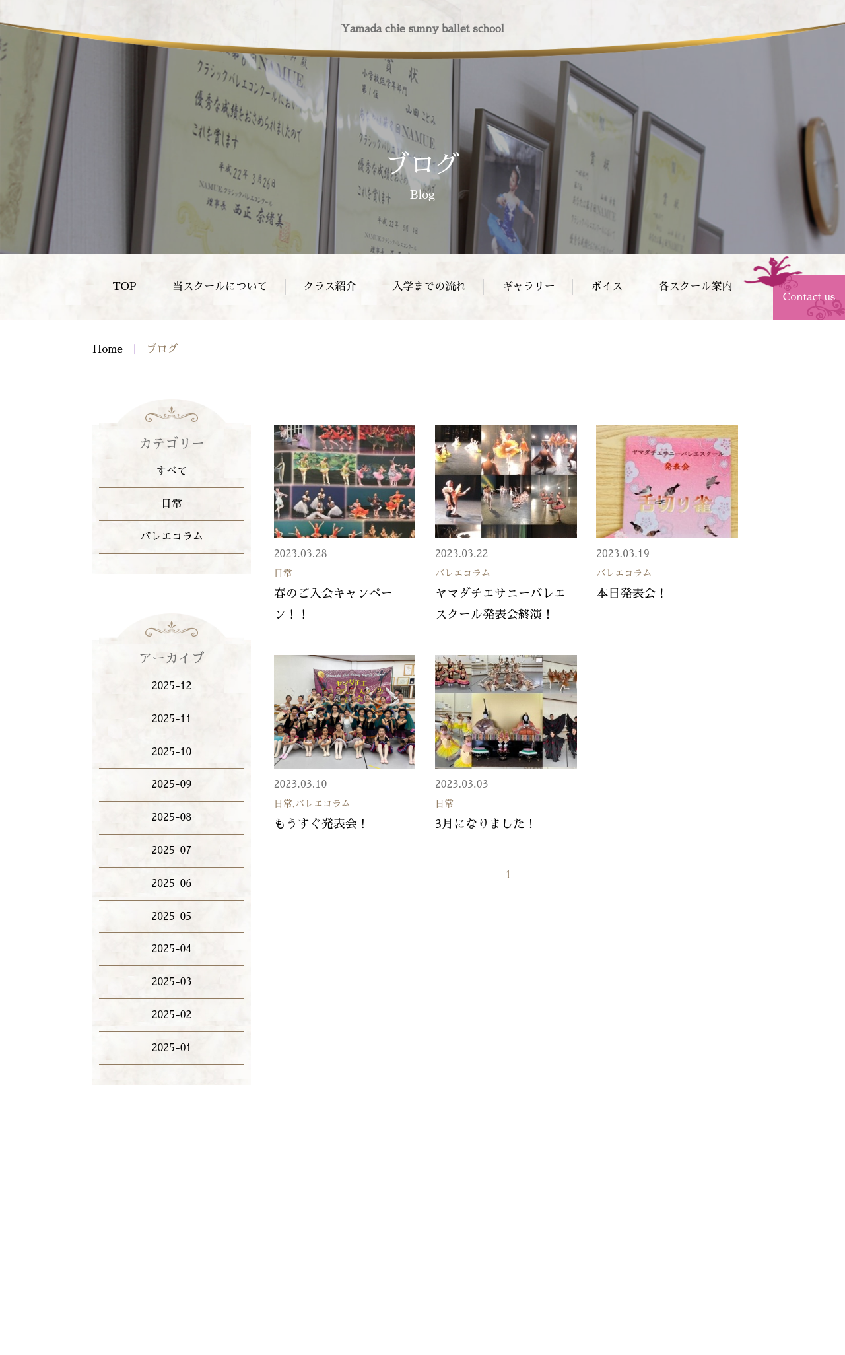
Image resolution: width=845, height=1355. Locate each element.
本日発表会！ (631, 595)
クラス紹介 (330, 286)
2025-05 (172, 916)
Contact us (809, 297)
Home (107, 350)
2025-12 (172, 686)
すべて (171, 471)
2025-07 (172, 850)
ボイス (607, 286)
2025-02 (172, 1015)
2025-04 (172, 949)
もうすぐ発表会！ (321, 825)
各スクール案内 (696, 286)
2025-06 (172, 883)
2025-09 (172, 784)
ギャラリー (528, 286)
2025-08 (172, 817)
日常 (171, 504)
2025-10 (172, 752)
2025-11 (172, 719)
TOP (124, 286)
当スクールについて (219, 286)
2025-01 (172, 1048)
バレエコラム (171, 537)
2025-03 (172, 982)
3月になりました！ (486, 825)
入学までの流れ (429, 286)
